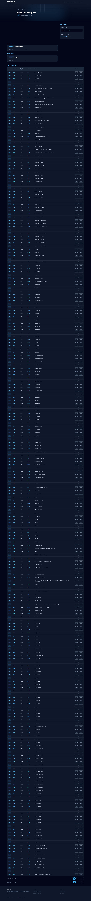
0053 (28, 281)
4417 (28, 525)
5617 (28, 752)
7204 (28, 297)
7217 (28, 784)
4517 (28, 529)
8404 (28, 358)
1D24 (28, 91)
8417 (28, 787)
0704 (28, 377)
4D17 (28, 535)
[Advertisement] (32, 33)
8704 (28, 336)
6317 (28, 207)
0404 (28, 381)
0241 (28, 851)
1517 (28, 181)
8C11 (28, 471)
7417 (28, 777)
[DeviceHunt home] (11, 2)
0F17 (28, 645)
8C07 (28, 477)
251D (28, 558)
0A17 (28, 191)
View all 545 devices (66, 36)
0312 (28, 156)
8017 (28, 829)
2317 (28, 735)
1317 (28, 623)
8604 (28, 323)
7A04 (28, 445)
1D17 (28, 665)
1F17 (28, 210)
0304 (28, 368)
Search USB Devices (37, 893)
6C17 (28, 197)
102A (28, 848)
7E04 (28, 464)
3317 (28, 703)
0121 (28, 581)
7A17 (28, 771)
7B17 (28, 239)
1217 (28, 674)
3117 (28, 513)
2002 (28, 594)
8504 (28, 355)
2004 (28, 349)
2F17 (28, 165)
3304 (28, 432)
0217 (28, 668)
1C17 (28, 159)
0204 (28, 371)
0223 (28, 474)
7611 (28, 458)
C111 (28, 271)
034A (28, 493)
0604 (28, 384)
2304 (28, 352)
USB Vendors (80, 2)
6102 (28, 567)
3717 (28, 519)
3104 (28, 423)
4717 (28, 230)
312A (28, 838)
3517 (28, 723)
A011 (28, 284)
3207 (28, 75)
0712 (28, 265)
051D (28, 117)
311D (28, 88)
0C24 (28, 110)
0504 (28, 394)
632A (28, 768)
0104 (28, 390)
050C (28, 82)
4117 (28, 636)
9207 (28, 564)
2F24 (28, 864)
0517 (28, 620)
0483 (28, 497)
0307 (28, 146)
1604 (28, 413)
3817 (28, 809)
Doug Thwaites (23, 897)
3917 (28, 806)
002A (28, 800)
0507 (28, 484)
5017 (28, 538)
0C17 (28, 626)
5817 (28, 764)
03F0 (14, 72)
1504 (28, 406)
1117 (28, 661)
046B (28, 480)
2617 (28, 168)
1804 (28, 403)
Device (81, 72)
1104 (28, 419)
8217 (28, 822)
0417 (28, 655)
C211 (28, 278)
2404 (28, 455)
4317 (28, 217)
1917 (28, 719)
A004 (28, 332)
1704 (28, 416)
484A (28, 490)
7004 (28, 287)
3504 (28, 342)
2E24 (28, 861)
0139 (28, 94)
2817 (28, 175)
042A (28, 758)
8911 (28, 258)
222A (28, 842)
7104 (28, 291)
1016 (28, 607)
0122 (28, 571)
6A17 (28, 729)
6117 (28, 184)
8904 (28, 361)
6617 (28, 742)
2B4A (28, 127)
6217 (28, 204)
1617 (28, 690)
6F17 (28, 242)
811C (28, 509)
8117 (28, 826)
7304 (28, 294)
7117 (28, 152)
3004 (28, 429)
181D (28, 101)
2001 (28, 551)
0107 (28, 139)
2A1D (28, 604)
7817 (28, 236)
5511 (28, 461)
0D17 (28, 629)
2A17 (28, 684)
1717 (28, 694)
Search (67, 2)
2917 (28, 681)
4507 (28, 542)
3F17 (28, 803)
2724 (28, 874)
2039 (28, 133)
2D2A (28, 845)
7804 (28, 439)
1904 (28, 307)
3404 (28, 339)
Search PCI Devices (37, 891)
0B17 (28, 671)
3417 (28, 707)
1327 (28, 597)
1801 (28, 600)
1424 (28, 545)
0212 (28, 268)
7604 (28, 310)
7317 (28, 819)
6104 (28, 329)
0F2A (28, 726)
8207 (28, 548)
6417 (28, 739)
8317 (28, 790)
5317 (28, 233)
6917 (28, 188)
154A (28, 616)
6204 (28, 320)
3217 (28, 700)
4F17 (28, 220)
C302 (28, 442)
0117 (28, 710)
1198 (28, 574)
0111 (28, 554)
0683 (28, 503)
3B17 (28, 748)
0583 (28, 500)
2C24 (28, 855)
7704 (28, 448)
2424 (28, 858)
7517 (28, 774)
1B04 (28, 303)
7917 (28, 781)
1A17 (28, 201)
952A (28, 835)
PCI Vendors (73, 2)
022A (28, 745)
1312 (28, 316)
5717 (28, 755)
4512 (28, 487)
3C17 (28, 522)
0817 (28, 713)
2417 (28, 732)
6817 (28, 194)
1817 (28, 697)
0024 (28, 613)
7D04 (28, 451)
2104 (28, 345)
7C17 (28, 226)
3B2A (28, 246)
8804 (28, 365)
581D (28, 871)
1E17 (28, 649)
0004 (28, 397)
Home (63, 2)
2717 (28, 172)
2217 (28, 213)
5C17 (28, 813)
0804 (28, 374)
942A (28, 832)
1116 (28, 610)
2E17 (28, 687)
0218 (28, 85)
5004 (28, 435)
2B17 (28, 639)
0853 (28, 506)
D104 (28, 114)
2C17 (28, 642)
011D (28, 98)
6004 (28, 326)
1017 (28, 658)
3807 (28, 130)
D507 (28, 72)
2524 (28, 867)
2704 (28, 400)
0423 (28, 587)
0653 (28, 300)
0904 (28, 387)
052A (28, 761)
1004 (28, 426)
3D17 (28, 793)
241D (28, 561)
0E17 (28, 633)
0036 (28, 136)
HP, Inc (22, 9)
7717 (28, 149)
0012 (28, 262)
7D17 (28, 223)
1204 (28, 410)
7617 (28, 816)
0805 (28, 584)
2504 (28, 468)
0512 (28, 313)
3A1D (28, 591)
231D (28, 120)
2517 (28, 678)
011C (28, 577)
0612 (28, 123)
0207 (28, 143)
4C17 (28, 532)
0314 (28, 255)
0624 (28, 107)
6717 (28, 178)
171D (28, 104)
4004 (28, 249)
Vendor (76, 72)
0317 (28, 652)
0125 (28, 252)
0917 (28, 716)
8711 (28, 275)
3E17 (28, 797)
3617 (28, 162)
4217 (28, 516)
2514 (28, 78)
